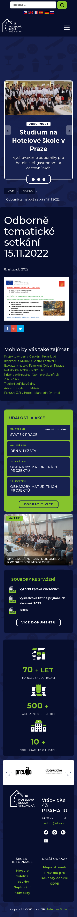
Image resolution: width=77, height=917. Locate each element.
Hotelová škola (56, 909)
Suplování (22, 887)
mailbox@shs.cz (53, 823)
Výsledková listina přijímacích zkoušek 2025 (42, 600)
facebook (46, 832)
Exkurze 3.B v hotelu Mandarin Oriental (32, 393)
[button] (8, 130)
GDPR (24, 610)
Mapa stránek (54, 867)
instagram (54, 832)
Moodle (22, 870)
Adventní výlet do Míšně (21, 388)
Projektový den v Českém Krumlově (30, 356)
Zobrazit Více (38, 504)
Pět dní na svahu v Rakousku (24, 370)
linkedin (63, 832)
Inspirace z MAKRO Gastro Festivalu (30, 361)
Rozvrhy (22, 882)
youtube (46, 840)
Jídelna (22, 876)
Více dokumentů (38, 622)
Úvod (10, 191)
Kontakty (22, 893)
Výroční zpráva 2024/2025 (40, 589)
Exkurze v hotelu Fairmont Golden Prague (34, 365)
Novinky (27, 191)
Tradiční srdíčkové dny (19, 384)
